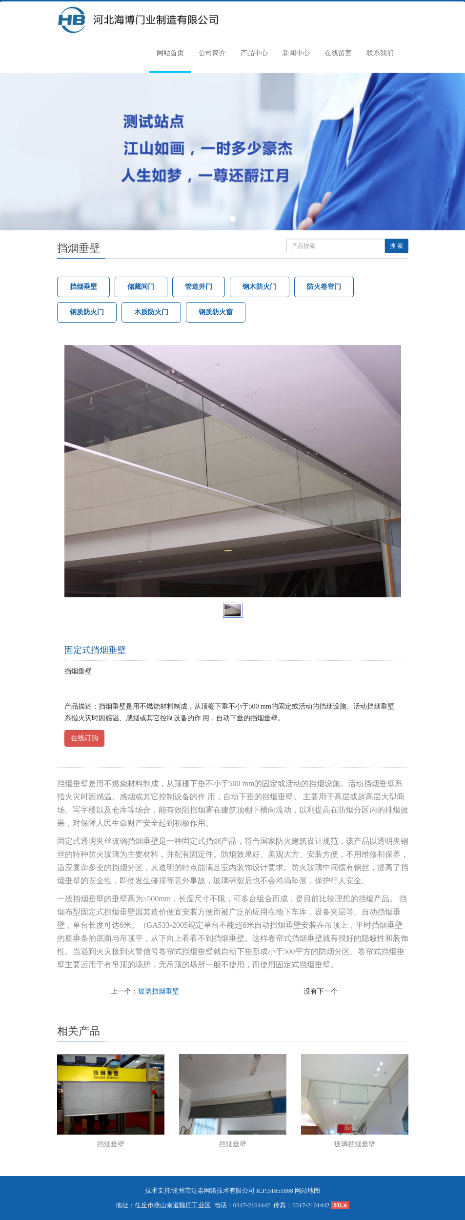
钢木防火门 (260, 286)
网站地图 (307, 1190)
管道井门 (198, 286)
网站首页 (170, 53)
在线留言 (338, 53)
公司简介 (212, 53)
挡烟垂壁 (83, 286)
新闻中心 (296, 53)
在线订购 (84, 738)
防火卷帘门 (324, 286)
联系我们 (380, 53)
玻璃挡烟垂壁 (158, 991)
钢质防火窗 (216, 312)
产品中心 (254, 53)
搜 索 (396, 246)
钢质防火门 (87, 312)
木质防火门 (151, 312)
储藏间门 (141, 286)
